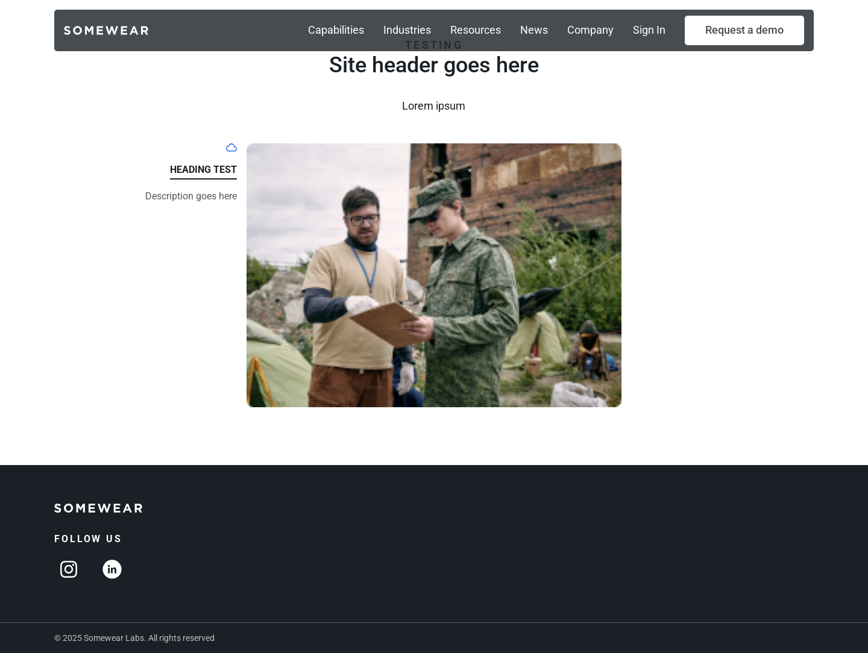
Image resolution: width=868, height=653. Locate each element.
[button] (744, 30)
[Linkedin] (112, 569)
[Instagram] (68, 569)
